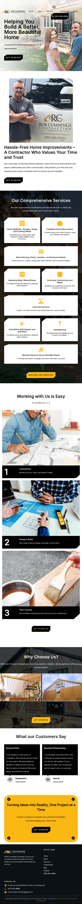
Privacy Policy (63, 898)
